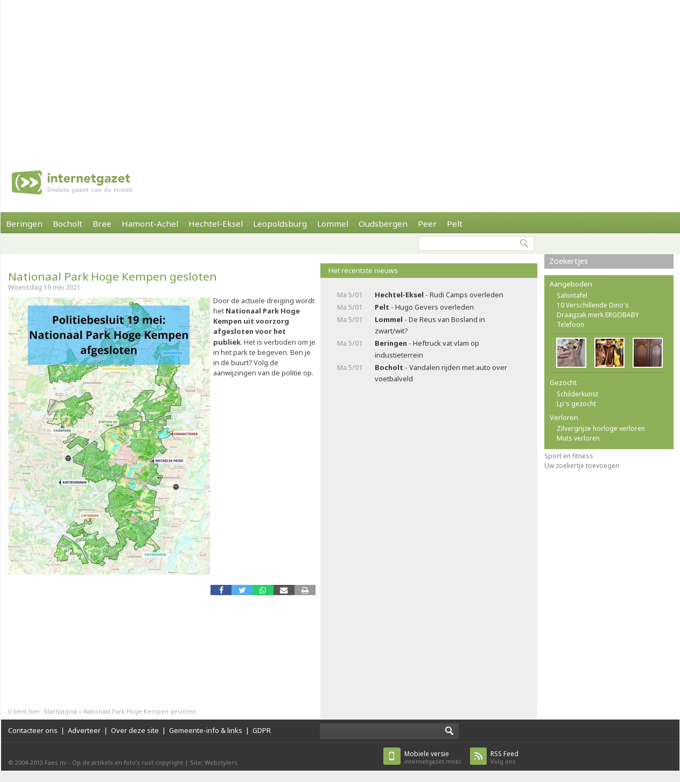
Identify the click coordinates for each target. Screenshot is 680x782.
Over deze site (135, 730)
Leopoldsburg (280, 223)
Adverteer (84, 730)
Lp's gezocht (576, 403)
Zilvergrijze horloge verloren (601, 428)
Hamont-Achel (150, 223)
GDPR (262, 730)
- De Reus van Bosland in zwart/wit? (430, 325)
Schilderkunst (577, 394)
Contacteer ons (33, 730)
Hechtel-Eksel (215, 223)
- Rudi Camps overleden (439, 294)
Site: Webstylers (213, 762)
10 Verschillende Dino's (593, 305)
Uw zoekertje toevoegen (581, 465)
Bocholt (67, 223)
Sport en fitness (568, 455)
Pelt (454, 223)
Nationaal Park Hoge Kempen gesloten (112, 276)
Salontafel (572, 295)
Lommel (332, 223)
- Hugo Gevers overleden (424, 307)
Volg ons (504, 757)
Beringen (24, 223)
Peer (427, 223)
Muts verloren (578, 438)
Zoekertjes (568, 261)
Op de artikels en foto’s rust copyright (127, 762)
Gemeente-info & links (205, 730)
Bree (102, 223)
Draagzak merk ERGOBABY (598, 314)
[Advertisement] (176, 75)
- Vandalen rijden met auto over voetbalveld (441, 372)
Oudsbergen (383, 223)
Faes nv (56, 762)
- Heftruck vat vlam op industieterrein (427, 348)
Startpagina (60, 711)
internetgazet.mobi (432, 757)
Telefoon (570, 324)
